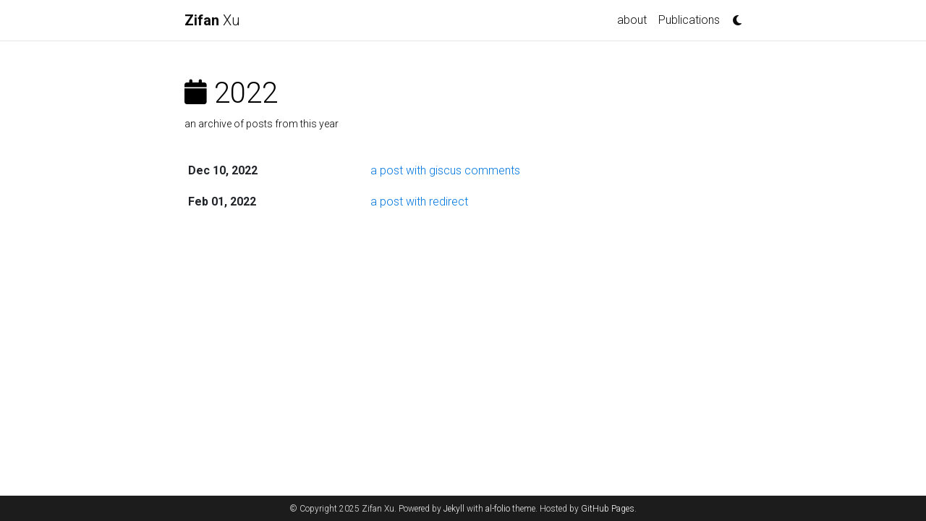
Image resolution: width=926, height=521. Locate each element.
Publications (689, 20)
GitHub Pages (607, 509)
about (632, 20)
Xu (212, 20)
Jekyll (453, 509)
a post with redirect (419, 201)
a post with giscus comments (445, 170)
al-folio (497, 509)
